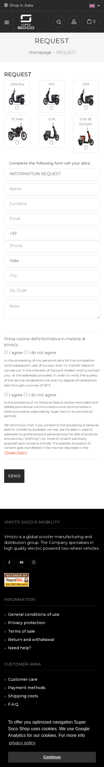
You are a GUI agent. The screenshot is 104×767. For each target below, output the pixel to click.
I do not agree (40, 352)
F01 (51, 96)
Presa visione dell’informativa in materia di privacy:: (44, 341)
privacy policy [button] (22, 742)
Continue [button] (51, 757)
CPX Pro (17, 96)
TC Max (17, 131)
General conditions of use (33, 614)
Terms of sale (21, 631)
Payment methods (26, 687)
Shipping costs (23, 695)
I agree (13, 352)
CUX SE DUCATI (86, 133)
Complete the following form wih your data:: (50, 163)
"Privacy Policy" (15, 452)
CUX (51, 131)
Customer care (22, 679)
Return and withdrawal (31, 639)
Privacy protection (26, 622)
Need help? (19, 647)
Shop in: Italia (18, 5)
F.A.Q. (13, 704)
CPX (86, 96)
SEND (14, 475)
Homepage (40, 52)
